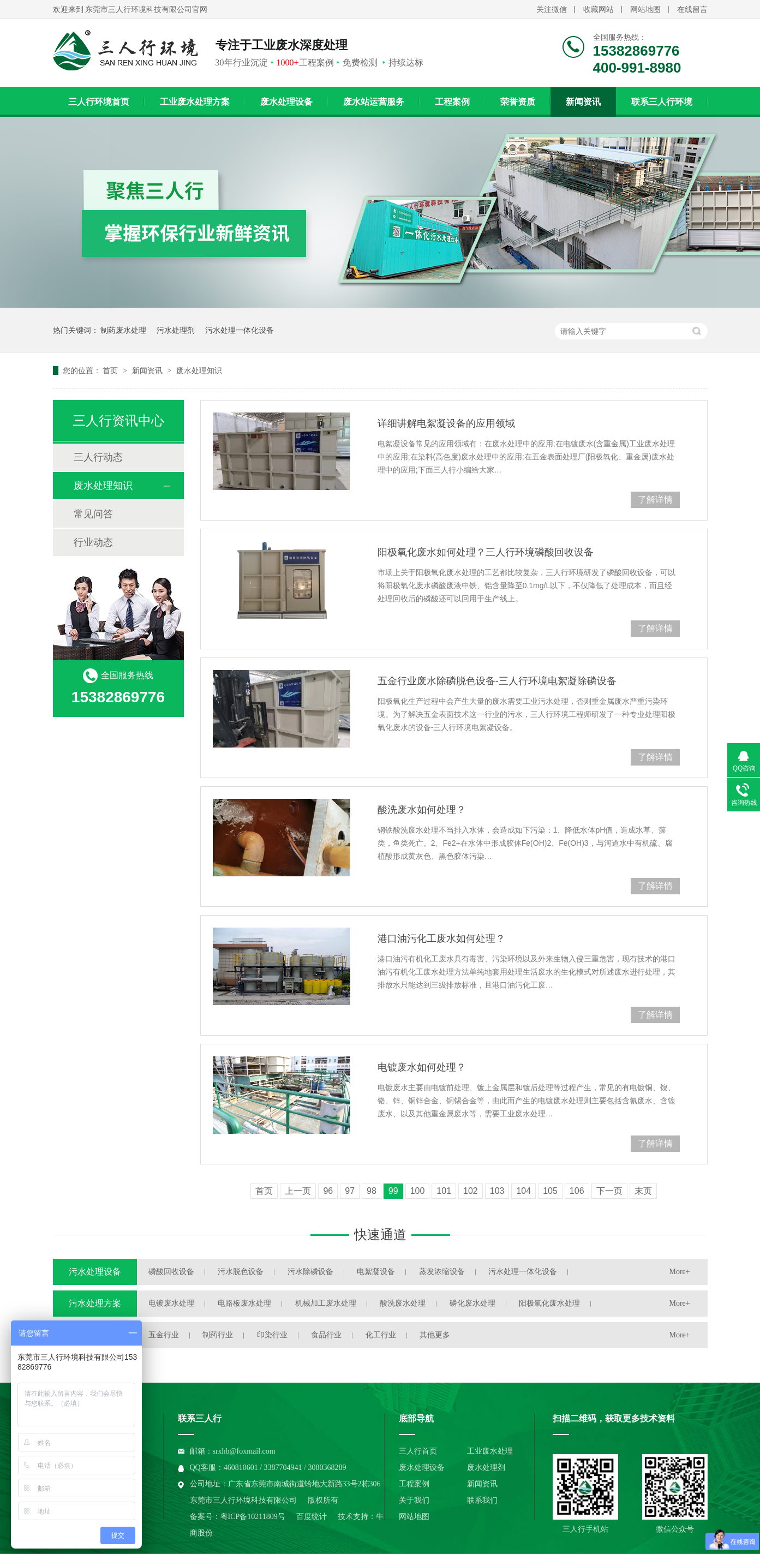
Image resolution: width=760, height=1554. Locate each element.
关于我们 (414, 1500)
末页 (643, 1191)
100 (417, 1191)
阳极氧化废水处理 (549, 1303)
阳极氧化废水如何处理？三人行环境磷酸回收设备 (486, 552)
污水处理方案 (95, 1303)
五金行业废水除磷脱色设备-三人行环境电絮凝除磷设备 (497, 681)
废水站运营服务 (373, 101)
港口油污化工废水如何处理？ (441, 938)
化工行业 (381, 1335)
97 (350, 1191)
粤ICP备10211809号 (252, 1517)
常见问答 (93, 514)
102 (470, 1191)
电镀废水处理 (171, 1303)
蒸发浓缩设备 (442, 1272)
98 (371, 1191)
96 (328, 1191)
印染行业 (272, 1335)
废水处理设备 (286, 101)
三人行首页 (418, 1451)
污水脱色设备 (241, 1272)
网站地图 (645, 9)
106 (577, 1191)
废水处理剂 (486, 1467)
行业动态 (93, 542)
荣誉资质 (517, 101)
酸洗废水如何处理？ (422, 809)
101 (443, 1191)
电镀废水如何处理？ (422, 1067)
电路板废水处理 (244, 1303)
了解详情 (655, 499)
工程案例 (452, 101)
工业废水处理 (490, 1451)
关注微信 (551, 9)
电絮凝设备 (376, 1272)
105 (550, 1191)
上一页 (298, 1191)
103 (497, 1191)
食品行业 (326, 1335)
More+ (679, 1272)
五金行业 (163, 1335)
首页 (111, 370)
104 (523, 1191)
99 (393, 1191)
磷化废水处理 (472, 1303)
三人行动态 (98, 457)
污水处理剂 (176, 330)
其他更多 (435, 1335)
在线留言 (692, 9)
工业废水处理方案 (195, 101)
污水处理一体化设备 (239, 330)
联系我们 (482, 1500)
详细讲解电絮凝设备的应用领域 (446, 423)
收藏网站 (598, 9)
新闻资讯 (583, 101)
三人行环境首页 (98, 101)
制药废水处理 (123, 330)
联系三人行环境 (661, 101)
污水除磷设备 (310, 1272)
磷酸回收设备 (171, 1272)
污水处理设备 (95, 1271)
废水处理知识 (199, 370)
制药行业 (217, 1335)
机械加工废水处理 (325, 1303)
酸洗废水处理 (403, 1303)
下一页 (609, 1191)
